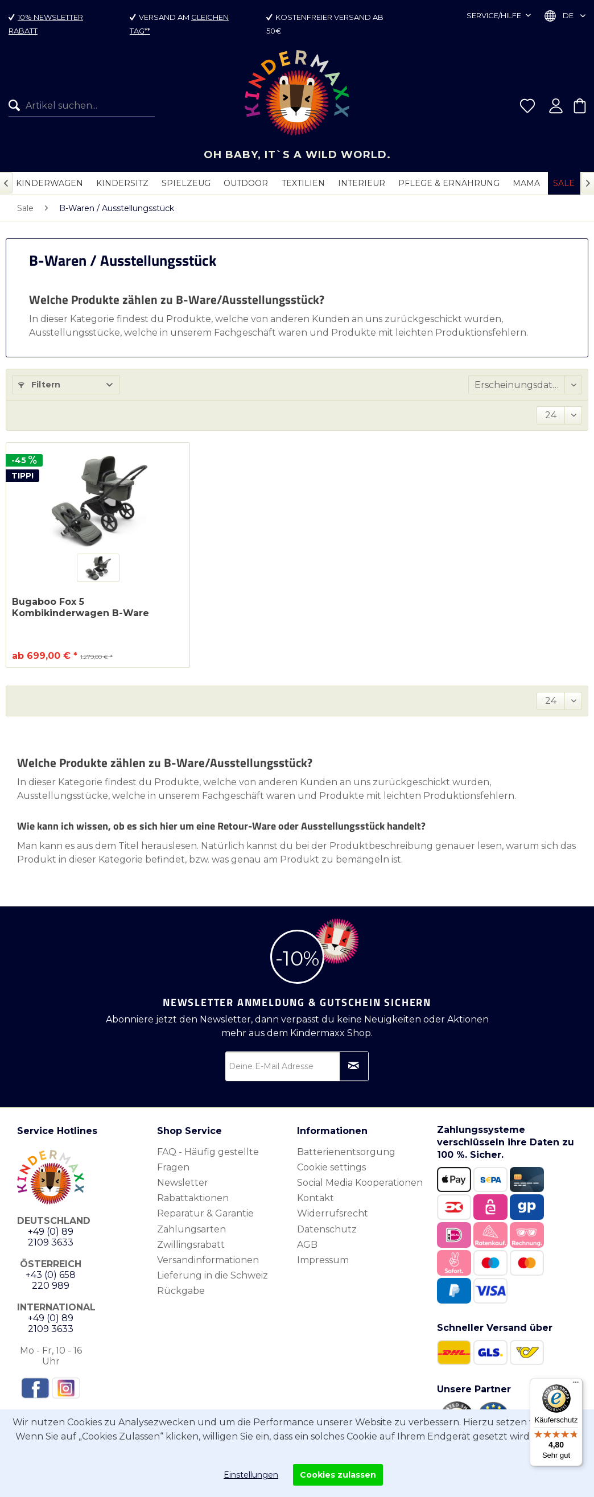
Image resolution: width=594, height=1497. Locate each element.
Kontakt (315, 1198)
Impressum (323, 1260)
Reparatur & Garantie (205, 1213)
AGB (307, 1244)
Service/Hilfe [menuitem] (495, 15)
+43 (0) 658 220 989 (51, 1280)
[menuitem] (77, 105)
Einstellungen (251, 1475)
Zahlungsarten (191, 1229)
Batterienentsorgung (346, 1152)
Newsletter (182, 1182)
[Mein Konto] (556, 105)
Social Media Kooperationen (360, 1182)
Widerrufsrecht (332, 1213)
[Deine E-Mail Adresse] (297, 1066)
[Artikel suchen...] (82, 105)
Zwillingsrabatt (191, 1244)
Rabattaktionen (193, 1198)
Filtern (39, 385)
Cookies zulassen (338, 1475)
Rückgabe (181, 1290)
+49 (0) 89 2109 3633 (50, 1237)
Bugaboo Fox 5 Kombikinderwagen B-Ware (80, 607)
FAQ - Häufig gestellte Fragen (208, 1160)
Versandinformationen (208, 1260)
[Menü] (576, 1385)
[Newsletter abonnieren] (354, 1066)
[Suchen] (17, 105)
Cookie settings (331, 1167)
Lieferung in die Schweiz (212, 1275)
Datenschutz (327, 1229)
